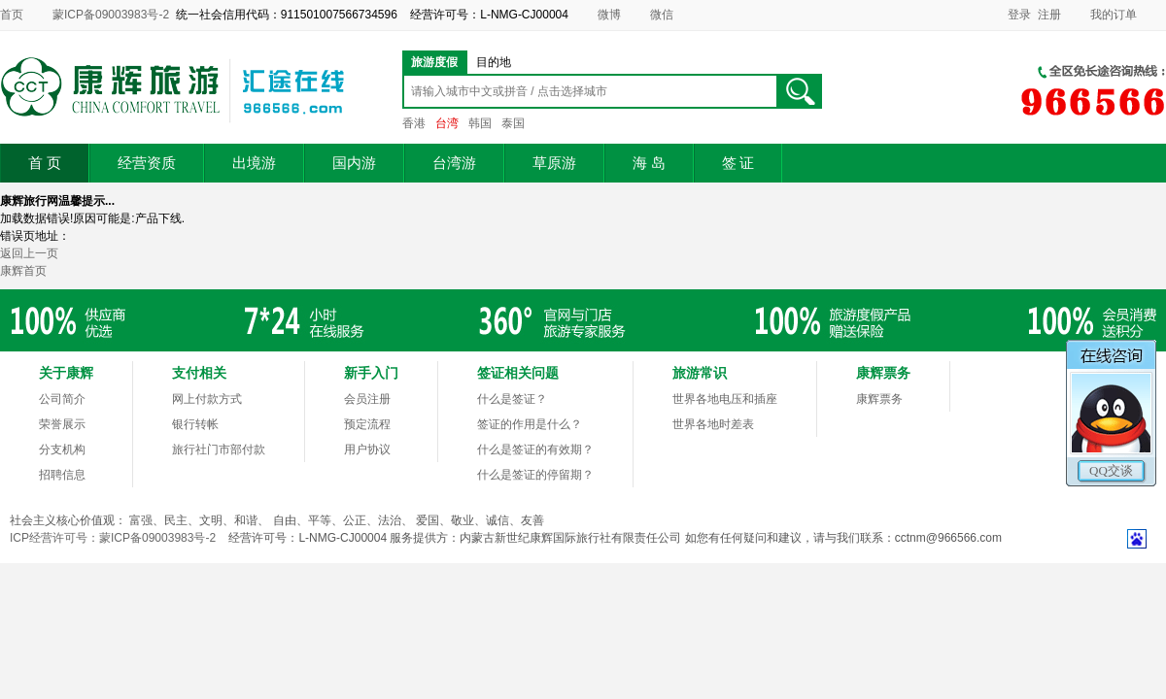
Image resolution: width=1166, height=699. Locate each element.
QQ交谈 (1111, 470)
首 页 (44, 163)
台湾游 (454, 163)
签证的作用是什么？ (529, 424)
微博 (609, 14)
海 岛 (649, 163)
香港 (414, 123)
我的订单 (1113, 14)
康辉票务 (879, 399)
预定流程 (367, 424)
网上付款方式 (207, 399)
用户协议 (367, 449)
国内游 (354, 163)
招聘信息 (62, 475)
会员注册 (367, 399)
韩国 (480, 123)
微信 (661, 14)
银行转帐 (195, 424)
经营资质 (147, 163)
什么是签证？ (512, 399)
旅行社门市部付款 (218, 449)
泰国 (513, 123)
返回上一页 (29, 253)
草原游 (554, 163)
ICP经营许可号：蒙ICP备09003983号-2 (113, 538)
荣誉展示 (62, 424)
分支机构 (62, 449)
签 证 (738, 163)
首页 (11, 14)
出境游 (254, 163)
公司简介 (62, 399)
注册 (1049, 14)
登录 (1019, 14)
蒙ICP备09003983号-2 (110, 14)
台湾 (447, 123)
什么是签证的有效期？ (535, 449)
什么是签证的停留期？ (535, 475)
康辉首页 (23, 271)
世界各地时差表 (713, 424)
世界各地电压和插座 (724, 399)
